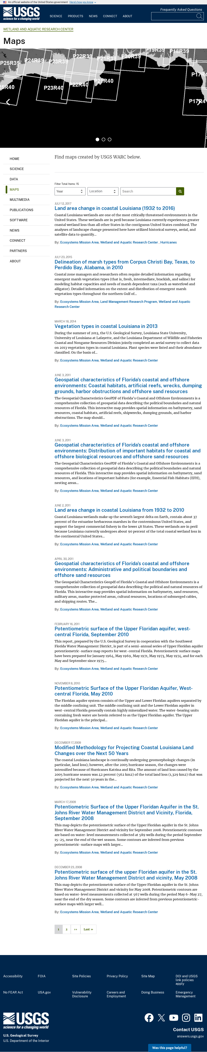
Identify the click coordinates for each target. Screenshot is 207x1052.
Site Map (148, 976)
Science (56, 16)
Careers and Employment (116, 994)
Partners (18, 251)
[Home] (21, 19)
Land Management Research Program (128, 302)
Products (75, 16)
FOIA (41, 976)
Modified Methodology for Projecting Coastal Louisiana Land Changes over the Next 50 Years (124, 750)
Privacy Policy (117, 976)
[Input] (177, 16)
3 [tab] (109, 139)
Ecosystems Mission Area (79, 242)
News (93, 16)
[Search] (200, 16)
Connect (110, 16)
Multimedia (20, 200)
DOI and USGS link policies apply (187, 980)
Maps (14, 189)
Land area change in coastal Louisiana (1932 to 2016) (115, 208)
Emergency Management (185, 994)
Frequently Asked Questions (181, 10)
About (127, 16)
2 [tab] (103, 139)
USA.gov (44, 992)
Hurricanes (168, 242)
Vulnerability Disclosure (82, 994)
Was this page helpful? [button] (169, 1048)
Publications (21, 210)
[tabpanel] (103, 98)
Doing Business (152, 992)
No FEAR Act (13, 992)
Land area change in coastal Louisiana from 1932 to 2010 (119, 510)
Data (14, 179)
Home (14, 159)
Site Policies (81, 976)
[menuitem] (56, 14)
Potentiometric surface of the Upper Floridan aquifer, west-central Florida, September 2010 (122, 631)
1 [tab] (97, 139)
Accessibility (13, 976)
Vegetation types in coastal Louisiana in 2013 (106, 326)
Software (19, 220)
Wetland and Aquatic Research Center (38, 29)
